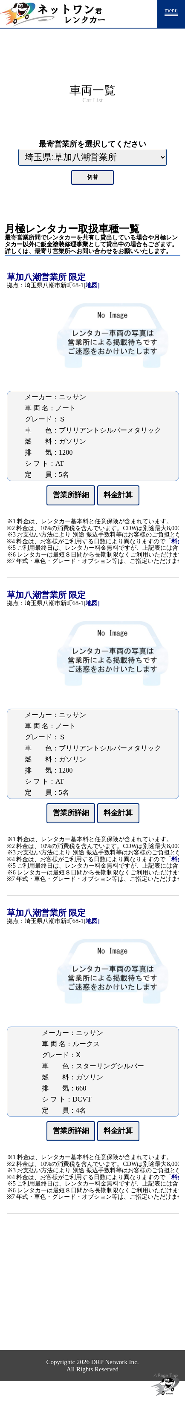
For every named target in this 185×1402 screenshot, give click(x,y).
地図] (93, 285)
